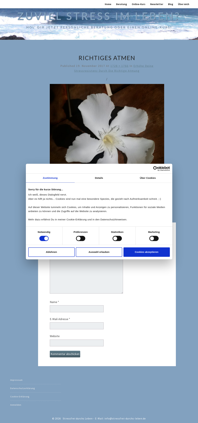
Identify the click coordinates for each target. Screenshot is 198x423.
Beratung (121, 4)
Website (55, 336)
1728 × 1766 (119, 66)
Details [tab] (99, 178)
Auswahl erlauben (99, 252)
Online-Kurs (138, 4)
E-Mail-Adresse (60, 319)
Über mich (183, 4)
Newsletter (156, 4)
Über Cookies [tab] (148, 178)
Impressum (16, 380)
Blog (170, 4)
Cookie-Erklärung (19, 396)
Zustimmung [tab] (50, 178)
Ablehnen (51, 252)
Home (108, 4)
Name (54, 302)
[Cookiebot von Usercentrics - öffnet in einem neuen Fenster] (155, 168)
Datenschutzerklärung (22, 388)
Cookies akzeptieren (146, 252)
